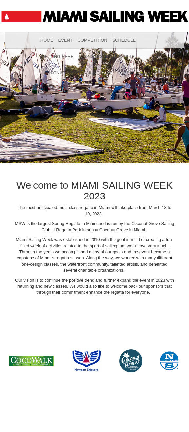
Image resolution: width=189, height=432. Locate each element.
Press (124, 72)
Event (65, 40)
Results (125, 56)
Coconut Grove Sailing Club (78, 72)
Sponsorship (94, 56)
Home (46, 40)
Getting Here (57, 56)
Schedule (124, 40)
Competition (92, 40)
